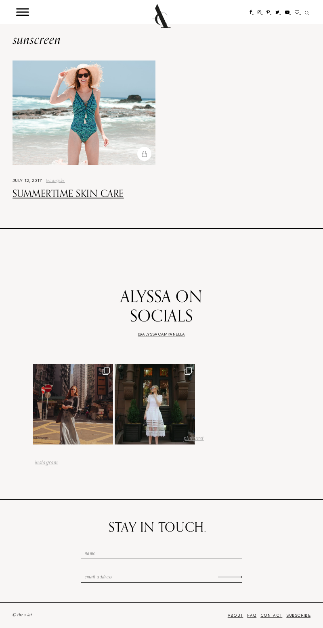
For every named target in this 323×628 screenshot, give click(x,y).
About (235, 615)
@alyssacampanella (161, 334)
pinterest (194, 438)
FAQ (251, 615)
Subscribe (298, 615)
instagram (46, 462)
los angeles (55, 180)
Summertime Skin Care (68, 193)
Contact (271, 615)
